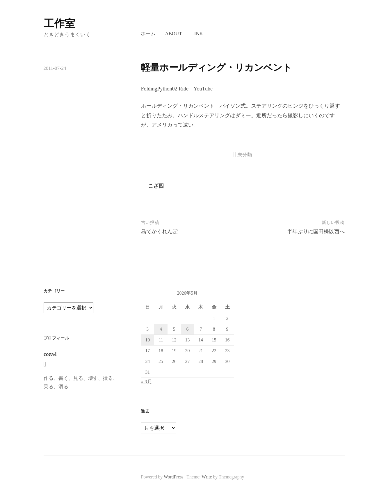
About (173, 33)
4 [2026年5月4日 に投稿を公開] (161, 329)
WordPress (174, 476)
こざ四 (156, 186)
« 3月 (146, 381)
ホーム (148, 33)
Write (207, 476)
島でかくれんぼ (159, 231)
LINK (197, 33)
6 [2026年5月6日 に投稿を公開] (187, 329)
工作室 (59, 23)
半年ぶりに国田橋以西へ (316, 231)
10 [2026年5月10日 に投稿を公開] (147, 339)
